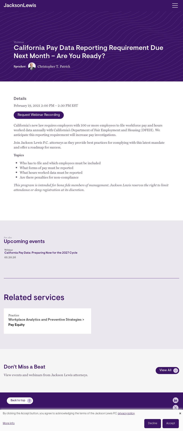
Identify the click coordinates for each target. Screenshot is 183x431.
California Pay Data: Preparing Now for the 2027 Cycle (40, 253)
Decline (152, 423)
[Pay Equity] (47, 321)
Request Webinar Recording (39, 115)
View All (165, 370)
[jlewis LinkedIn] (175, 400)
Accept (170, 423)
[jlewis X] (175, 408)
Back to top (18, 400)
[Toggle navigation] (175, 5)
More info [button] (9, 423)
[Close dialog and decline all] (180, 412)
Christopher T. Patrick (54, 66)
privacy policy (126, 413)
